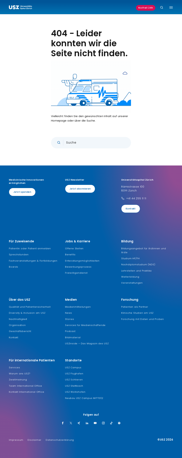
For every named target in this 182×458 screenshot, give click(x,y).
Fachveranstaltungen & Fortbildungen (33, 260)
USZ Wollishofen (75, 392)
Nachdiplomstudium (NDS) (138, 264)
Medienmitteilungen (78, 307)
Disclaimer (34, 440)
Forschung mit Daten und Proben (142, 319)
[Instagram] (103, 423)
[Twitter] (70, 423)
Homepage (58, 120)
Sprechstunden (18, 254)
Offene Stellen (74, 248)
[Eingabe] (91, 142)
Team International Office (25, 386)
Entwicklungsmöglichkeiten (82, 260)
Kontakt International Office (26, 392)
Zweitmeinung (18, 379)
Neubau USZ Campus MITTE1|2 (84, 398)
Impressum (16, 440)
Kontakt (131, 208)
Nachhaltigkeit (18, 319)
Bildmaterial (73, 337)
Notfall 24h (145, 7)
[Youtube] (95, 423)
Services (14, 367)
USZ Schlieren (74, 379)
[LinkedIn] (87, 423)
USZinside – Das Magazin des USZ (87, 343)
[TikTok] (111, 423)
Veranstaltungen (132, 283)
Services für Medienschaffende (85, 325)
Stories (69, 319)
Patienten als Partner (134, 307)
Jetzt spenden (22, 192)
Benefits (70, 254)
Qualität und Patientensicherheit (30, 307)
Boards (13, 267)
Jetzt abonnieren (80, 188)
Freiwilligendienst (76, 273)
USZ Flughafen (74, 373)
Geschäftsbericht (20, 331)
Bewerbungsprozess (78, 267)
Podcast (70, 331)
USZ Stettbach (74, 386)
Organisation (17, 325)
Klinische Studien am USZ (137, 313)
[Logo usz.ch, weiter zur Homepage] (20, 8)
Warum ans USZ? (19, 373)
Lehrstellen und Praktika (136, 270)
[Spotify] (119, 423)
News (68, 313)
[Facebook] (62, 423)
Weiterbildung (130, 276)
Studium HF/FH (130, 258)
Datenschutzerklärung (60, 440)
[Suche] (162, 7)
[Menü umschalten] (171, 7)
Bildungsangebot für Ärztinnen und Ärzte (143, 250)
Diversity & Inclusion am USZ (27, 313)
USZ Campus (73, 367)
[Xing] (78, 423)
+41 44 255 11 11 (136, 198)
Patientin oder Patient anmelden (30, 248)
